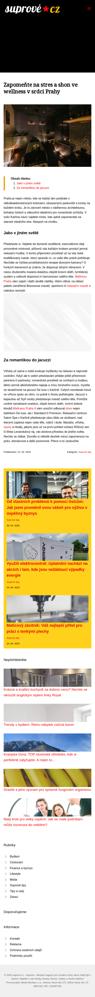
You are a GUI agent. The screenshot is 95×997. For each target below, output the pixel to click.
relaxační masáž (77, 285)
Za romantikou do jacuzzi (33, 187)
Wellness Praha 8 (24, 408)
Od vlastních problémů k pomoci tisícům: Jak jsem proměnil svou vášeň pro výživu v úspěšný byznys (47, 507)
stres (69, 408)
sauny (7, 427)
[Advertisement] (47, 40)
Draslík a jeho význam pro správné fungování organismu (47, 790)
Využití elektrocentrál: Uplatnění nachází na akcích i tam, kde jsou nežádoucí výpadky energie (47, 569)
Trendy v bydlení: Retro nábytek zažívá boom (39, 725)
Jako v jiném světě (29, 183)
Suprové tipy (84, 452)
